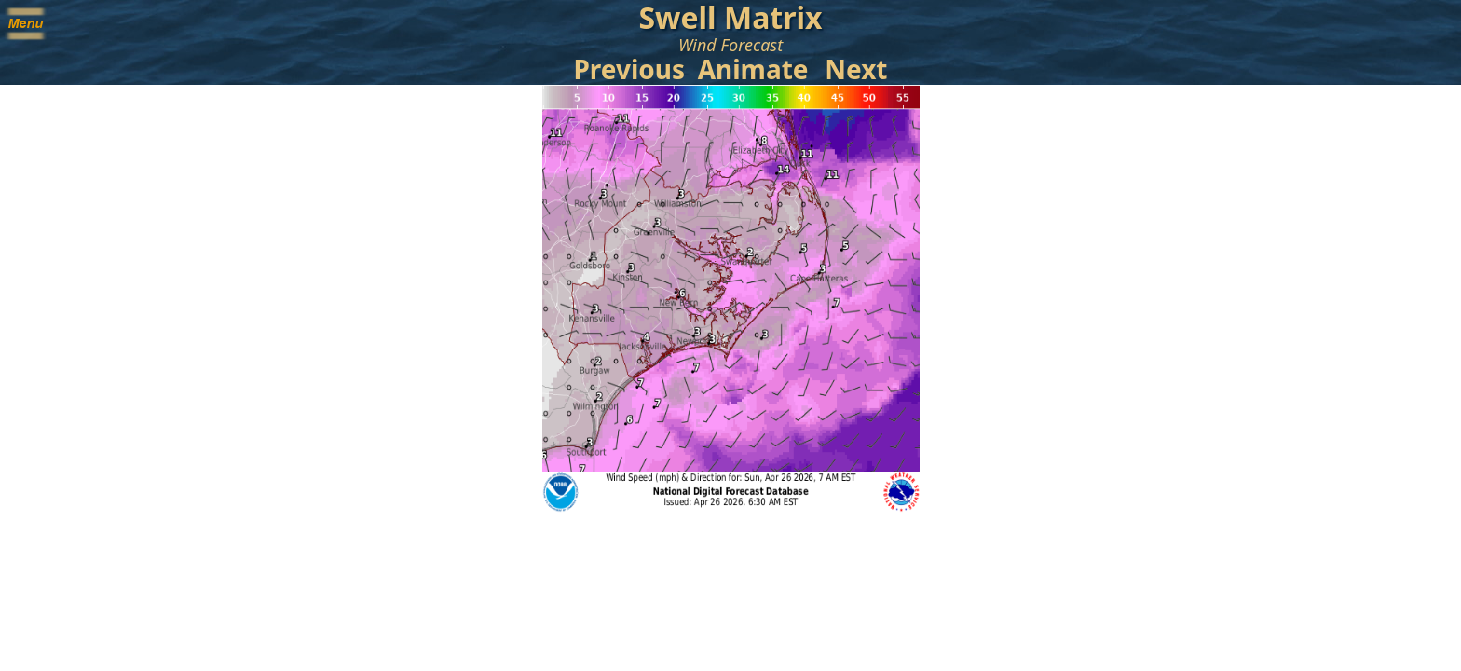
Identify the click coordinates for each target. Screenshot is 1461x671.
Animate (753, 69)
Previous (629, 69)
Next (856, 69)
